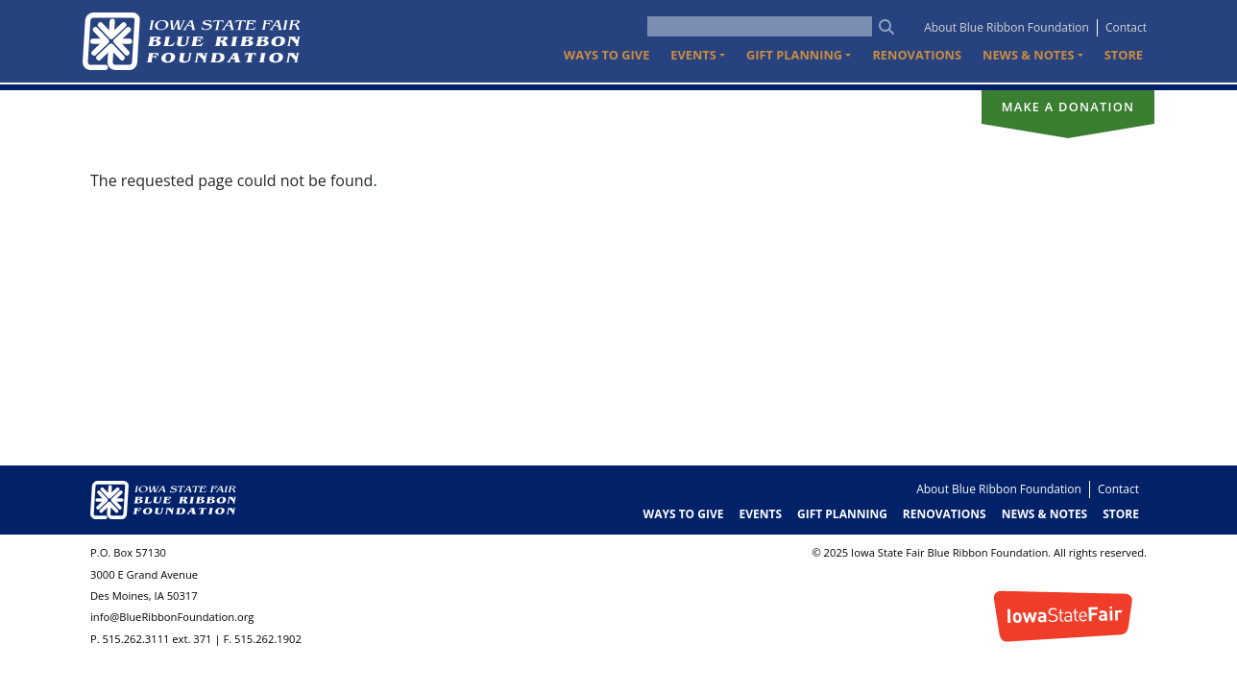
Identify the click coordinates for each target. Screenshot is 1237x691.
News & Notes (1045, 514)
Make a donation (1068, 106)
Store (1123, 54)
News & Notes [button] (1028, 54)
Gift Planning (842, 514)
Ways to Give (606, 54)
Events (760, 514)
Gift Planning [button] (794, 54)
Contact (1126, 27)
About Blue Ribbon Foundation (1006, 27)
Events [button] (693, 54)
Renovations (916, 54)
